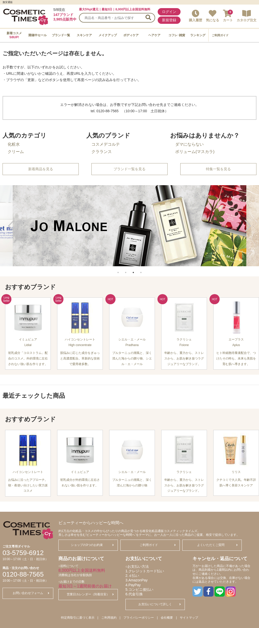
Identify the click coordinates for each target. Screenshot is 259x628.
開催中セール (37, 35)
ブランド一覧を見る (129, 169)
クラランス (101, 151)
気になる (212, 16)
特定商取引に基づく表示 (77, 617)
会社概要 (167, 617)
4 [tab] (140, 269)
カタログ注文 (246, 16)
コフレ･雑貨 (176, 35)
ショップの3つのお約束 (92, 545)
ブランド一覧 (61, 35)
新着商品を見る (40, 169)
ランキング (197, 35)
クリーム (16, 151)
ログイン (169, 12)
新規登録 (169, 20)
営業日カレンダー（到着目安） (90, 594)
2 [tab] (125, 269)
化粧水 (14, 144)
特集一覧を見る (218, 169)
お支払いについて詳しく (159, 604)
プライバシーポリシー (138, 617)
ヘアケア (154, 35)
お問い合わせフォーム (31, 593)
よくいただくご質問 (217, 545)
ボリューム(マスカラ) (195, 151)
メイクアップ (108, 35)
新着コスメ (14, 35)
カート (228, 16)
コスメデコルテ (105, 144)
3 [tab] (133, 269)
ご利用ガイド (220, 35)
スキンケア (84, 35)
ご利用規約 (109, 617)
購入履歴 (195, 16)
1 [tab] (118, 269)
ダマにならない (189, 144)
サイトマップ (189, 617)
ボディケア (131, 35)
